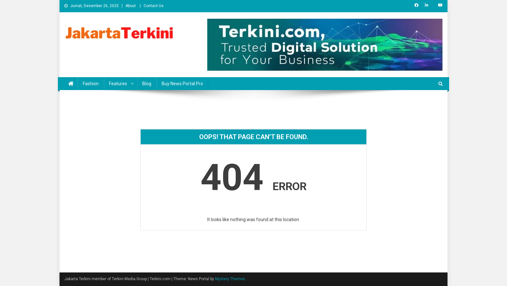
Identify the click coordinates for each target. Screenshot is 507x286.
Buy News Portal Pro (182, 83)
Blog (146, 83)
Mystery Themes (230, 279)
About (130, 6)
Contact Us (154, 6)
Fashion (91, 83)
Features (118, 83)
